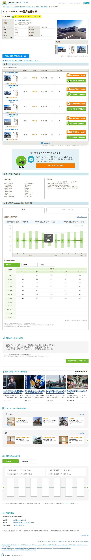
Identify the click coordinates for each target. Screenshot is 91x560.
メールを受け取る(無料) (56, 165)
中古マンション (65, 544)
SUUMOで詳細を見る (76, 80)
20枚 (7, 97)
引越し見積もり (32, 548)
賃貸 (35, 16)
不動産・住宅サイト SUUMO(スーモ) (10, 544)
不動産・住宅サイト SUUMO (10, 6)
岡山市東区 (44, 6)
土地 (85, 544)
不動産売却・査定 (19, 548)
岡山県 (37, 6)
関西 (23, 549)
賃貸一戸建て (42, 544)
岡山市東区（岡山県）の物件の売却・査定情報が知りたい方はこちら (21, 60)
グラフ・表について (82, 217)
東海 (20, 549)
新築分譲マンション (56, 544)
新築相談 (26, 548)
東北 (7, 549)
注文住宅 (4, 548)
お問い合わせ (85, 541)
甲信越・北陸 (14, 549)
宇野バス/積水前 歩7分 (11, 72)
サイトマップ (53, 541)
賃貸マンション (27, 544)
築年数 (25, 264)
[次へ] (87, 440)
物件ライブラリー (47, 548)
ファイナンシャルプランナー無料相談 (61, 548)
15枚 (7, 83)
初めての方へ (43, 541)
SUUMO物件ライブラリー (27, 6)
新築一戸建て (73, 544)
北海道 (3, 549)
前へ (3, 487)
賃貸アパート (35, 544)
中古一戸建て (80, 544)
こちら (66, 503)
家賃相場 (49, 544)
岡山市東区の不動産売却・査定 (16, 56)
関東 (10, 549)
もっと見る (81, 414)
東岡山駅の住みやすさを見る (77, 361)
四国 (25, 549)
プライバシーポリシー (72, 541)
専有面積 (8, 264)
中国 (28, 549)
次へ (87, 487)
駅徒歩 (42, 264)
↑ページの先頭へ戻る (84, 535)
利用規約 (61, 541)
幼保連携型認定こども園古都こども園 (24, 522)
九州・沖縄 (33, 549)
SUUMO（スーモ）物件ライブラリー (15, 3)
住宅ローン (40, 548)
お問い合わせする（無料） (76, 75)
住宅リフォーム (10, 548)
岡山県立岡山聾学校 (19, 525)
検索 (88, 3)
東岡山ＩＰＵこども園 (19, 520)
